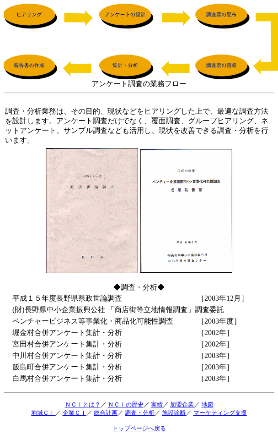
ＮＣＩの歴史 (126, 404)
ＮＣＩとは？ (83, 404)
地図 (208, 404)
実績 (157, 404)
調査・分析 (140, 412)
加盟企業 (182, 404)
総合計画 (106, 412)
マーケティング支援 (220, 412)
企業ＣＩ (74, 412)
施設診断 (174, 412)
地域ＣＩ (43, 412)
